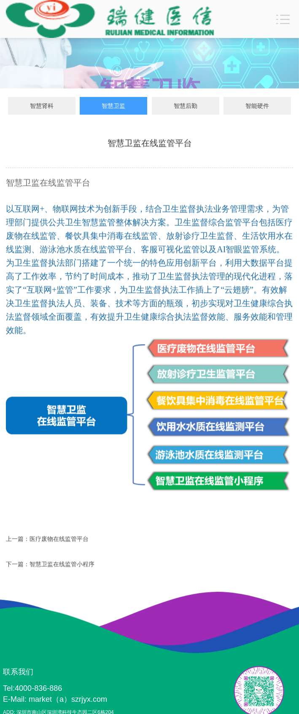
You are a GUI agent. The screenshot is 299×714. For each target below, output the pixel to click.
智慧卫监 (113, 106)
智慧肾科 (42, 106)
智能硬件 (257, 106)
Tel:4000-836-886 (32, 688)
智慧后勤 (185, 106)
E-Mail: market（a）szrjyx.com (55, 699)
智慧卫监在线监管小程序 (62, 565)
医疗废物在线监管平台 (59, 540)
